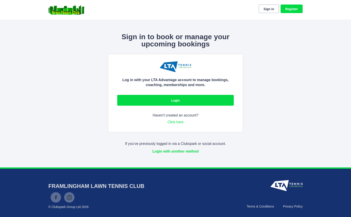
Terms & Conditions (260, 206)
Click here (175, 122)
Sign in (268, 9)
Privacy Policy (293, 206)
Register (291, 9)
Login (175, 100)
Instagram (69, 197)
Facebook (56, 197)
